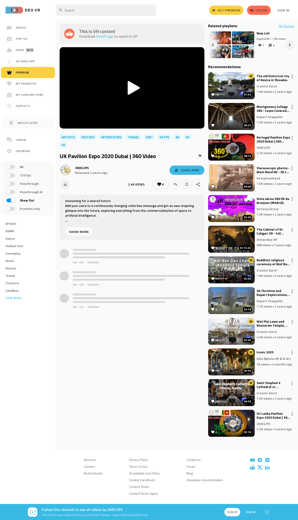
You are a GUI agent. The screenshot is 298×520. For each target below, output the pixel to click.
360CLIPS (82, 167)
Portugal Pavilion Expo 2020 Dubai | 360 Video (273, 139)
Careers (89, 466)
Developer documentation (204, 479)
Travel (10, 275)
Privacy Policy (138, 459)
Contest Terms (139, 486)
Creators (12, 283)
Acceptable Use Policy (144, 473)
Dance (10, 238)
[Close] (267, 512)
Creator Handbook (142, 479)
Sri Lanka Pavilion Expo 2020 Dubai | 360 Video (273, 416)
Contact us (193, 459)
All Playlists (286, 26)
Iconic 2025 (265, 352)
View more (13, 298)
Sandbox (12, 290)
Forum (190, 466)
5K (187, 137)
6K (177, 137)
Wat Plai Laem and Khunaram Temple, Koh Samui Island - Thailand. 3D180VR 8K (273, 324)
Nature (11, 268)
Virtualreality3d (268, 178)
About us (90, 459)
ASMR (10, 231)
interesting (111, 137)
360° (149, 137)
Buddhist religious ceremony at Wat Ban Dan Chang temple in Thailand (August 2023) (273, 262)
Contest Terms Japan (143, 493)
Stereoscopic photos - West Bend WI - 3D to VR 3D (273, 170)
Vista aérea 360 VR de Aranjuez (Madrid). (273, 201)
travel (133, 137)
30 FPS (164, 137)
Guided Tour (15, 245)
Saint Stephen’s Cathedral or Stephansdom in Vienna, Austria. (269, 385)
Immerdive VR (267, 239)
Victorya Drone (268, 208)
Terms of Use (138, 466)
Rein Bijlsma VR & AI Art (274, 358)
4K (63, 144)
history (88, 137)
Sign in (250, 512)
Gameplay (13, 253)
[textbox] (106, 10)
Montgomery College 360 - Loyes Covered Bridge (272, 109)
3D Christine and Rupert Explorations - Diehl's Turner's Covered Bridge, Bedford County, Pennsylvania (273, 293)
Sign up (232, 512)
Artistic (11, 223)
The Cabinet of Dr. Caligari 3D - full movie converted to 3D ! (271, 231)
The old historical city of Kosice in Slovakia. (273, 78)
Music (10, 260)
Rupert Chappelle (270, 116)
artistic (68, 137)
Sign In (283, 10)
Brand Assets (93, 473)
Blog (189, 473)
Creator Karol (267, 85)
